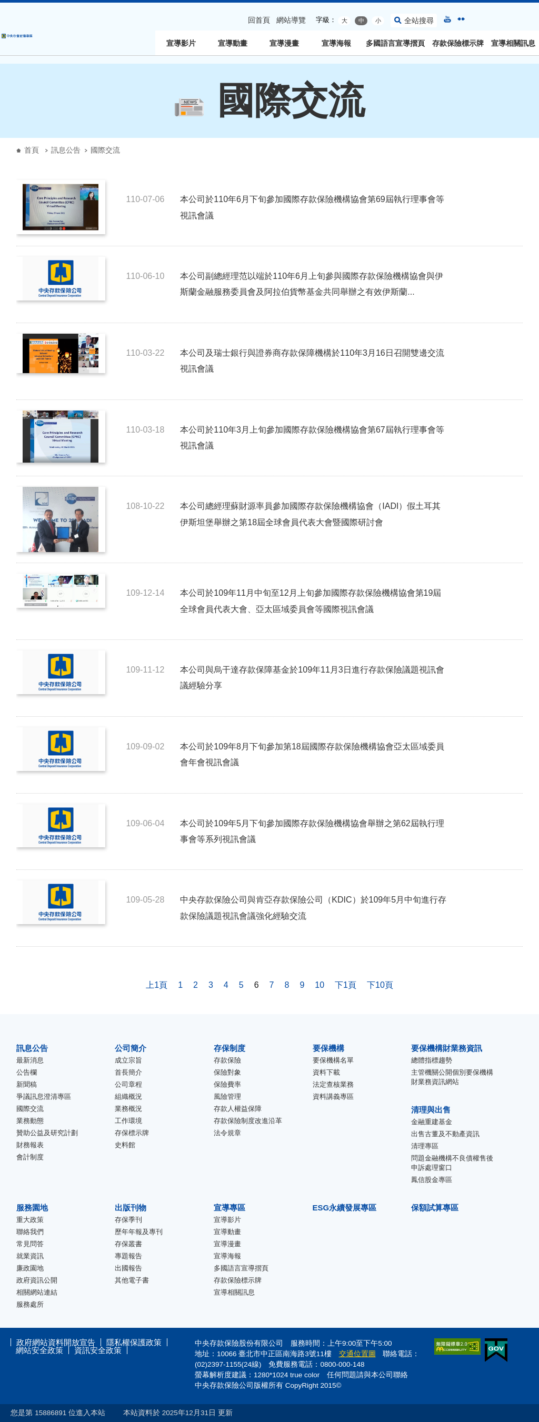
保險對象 (227, 1072)
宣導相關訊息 (513, 43)
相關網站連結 (36, 1292)
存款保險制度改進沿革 (248, 1121)
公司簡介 (130, 1048)
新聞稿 (26, 1084)
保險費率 (227, 1084)
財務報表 (30, 1145)
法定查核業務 (333, 1084)
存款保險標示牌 (458, 43)
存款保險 (227, 1060)
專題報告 (128, 1256)
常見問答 (30, 1244)
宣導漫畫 (284, 43)
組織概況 (128, 1096)
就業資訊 (30, 1256)
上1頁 (156, 984)
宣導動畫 (232, 43)
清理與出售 (431, 1109)
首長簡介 (128, 1072)
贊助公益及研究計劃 (47, 1133)
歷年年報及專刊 (139, 1232)
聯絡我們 (30, 1232)
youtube (447, 19)
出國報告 (128, 1268)
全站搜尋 (419, 20)
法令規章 (227, 1133)
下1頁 (345, 984)
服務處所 (30, 1304)
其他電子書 (132, 1280)
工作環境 (128, 1121)
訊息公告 (66, 150)
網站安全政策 (39, 1350)
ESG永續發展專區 (345, 1207)
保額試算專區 (434, 1207)
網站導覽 (291, 20)
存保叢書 (128, 1244)
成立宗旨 (128, 1060)
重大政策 (30, 1220)
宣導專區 (229, 1207)
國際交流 (30, 1109)
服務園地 (32, 1207)
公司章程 (128, 1084)
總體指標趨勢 (431, 1060)
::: (3, 6)
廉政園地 (30, 1268)
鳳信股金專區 (431, 1180)
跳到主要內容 (5, 5)
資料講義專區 (333, 1096)
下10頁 (380, 984)
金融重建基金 (431, 1122)
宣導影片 (181, 43)
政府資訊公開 (36, 1280)
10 (319, 984)
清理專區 (424, 1146)
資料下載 (326, 1072)
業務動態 (30, 1121)
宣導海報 (336, 43)
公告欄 (26, 1072)
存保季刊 (128, 1220)
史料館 (125, 1145)
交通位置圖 (357, 1354)
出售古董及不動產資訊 (445, 1134)
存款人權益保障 (238, 1109)
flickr (461, 19)
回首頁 (259, 20)
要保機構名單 (333, 1060)
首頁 (31, 150)
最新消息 (30, 1060)
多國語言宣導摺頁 (395, 43)
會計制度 (30, 1157)
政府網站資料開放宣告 (55, 1342)
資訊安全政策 (98, 1350)
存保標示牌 (132, 1133)
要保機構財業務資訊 (446, 1048)
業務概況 (128, 1109)
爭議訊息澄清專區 (43, 1096)
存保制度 (229, 1048)
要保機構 (328, 1048)
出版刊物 (130, 1207)
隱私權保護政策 (134, 1342)
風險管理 (227, 1096)
